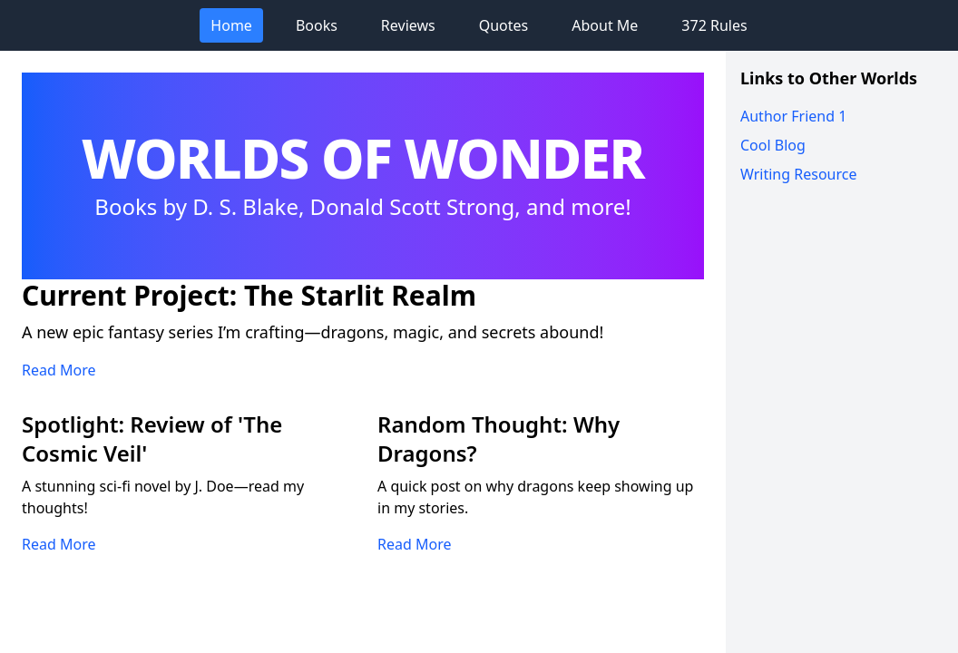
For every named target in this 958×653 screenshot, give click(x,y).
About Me (605, 25)
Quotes (504, 25)
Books (316, 25)
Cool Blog (773, 145)
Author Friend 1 (793, 116)
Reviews (408, 25)
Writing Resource (798, 174)
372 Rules (714, 25)
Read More (58, 370)
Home (231, 25)
